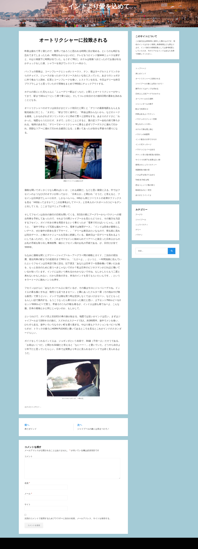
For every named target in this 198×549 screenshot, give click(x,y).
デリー (37, 407)
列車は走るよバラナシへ (145, 114)
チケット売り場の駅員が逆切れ (147, 154)
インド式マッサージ (143, 144)
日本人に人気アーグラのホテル (147, 94)
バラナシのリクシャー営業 (146, 119)
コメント (28, 456)
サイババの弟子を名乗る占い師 (147, 159)
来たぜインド (140, 73)
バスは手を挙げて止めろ (145, 175)
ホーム (99, 23)
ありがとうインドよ (143, 195)
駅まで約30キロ (141, 109)
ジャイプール (140, 219)
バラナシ (139, 235)
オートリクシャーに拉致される (147, 78)
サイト (27, 504)
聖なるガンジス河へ (143, 124)
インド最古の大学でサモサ (146, 139)
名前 (27, 483)
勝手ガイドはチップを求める (146, 89)
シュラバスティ (141, 224)
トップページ (140, 68)
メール (28, 493)
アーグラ (139, 214)
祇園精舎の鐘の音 (142, 170)
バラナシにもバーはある (145, 149)
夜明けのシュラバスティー (146, 165)
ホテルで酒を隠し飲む (144, 129)
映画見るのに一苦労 (143, 190)
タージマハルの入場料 (144, 99)
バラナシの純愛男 (142, 134)
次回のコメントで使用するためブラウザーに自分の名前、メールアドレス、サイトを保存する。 (67, 518)
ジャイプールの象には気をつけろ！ (149, 83)
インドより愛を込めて (99, 6)
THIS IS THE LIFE (142, 180)
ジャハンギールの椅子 (144, 104)
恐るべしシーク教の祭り (145, 185)
